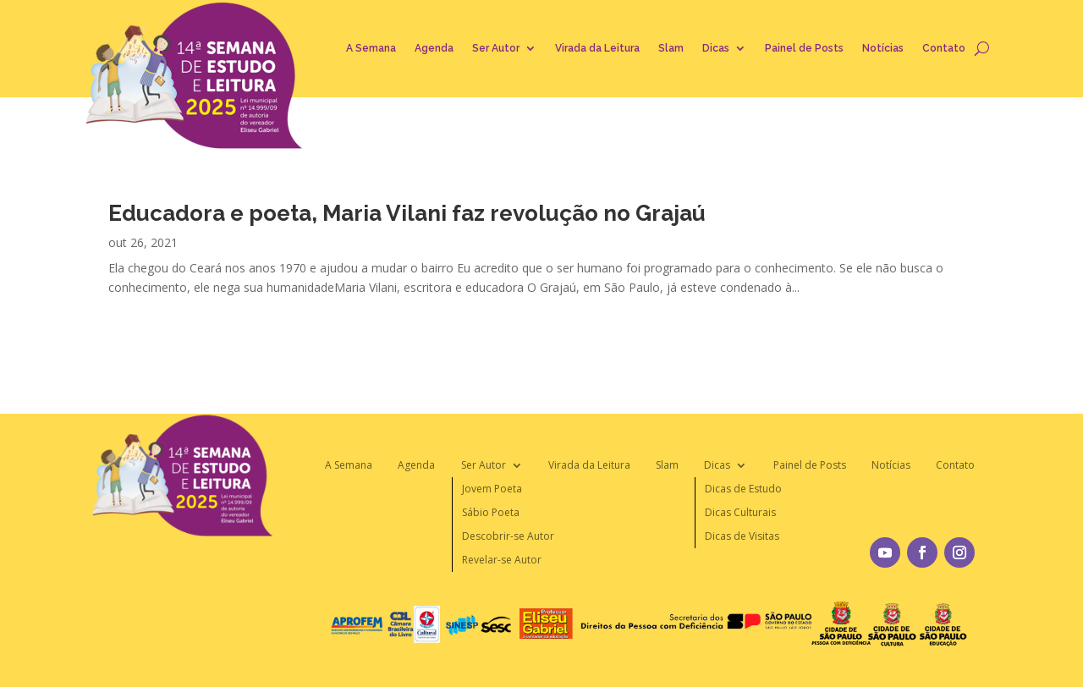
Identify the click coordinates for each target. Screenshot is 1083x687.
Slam (671, 48)
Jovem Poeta (492, 488)
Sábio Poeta (491, 512)
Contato (943, 48)
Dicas (715, 48)
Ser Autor (496, 48)
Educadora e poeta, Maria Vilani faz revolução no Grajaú (407, 213)
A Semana (371, 48)
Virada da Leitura (597, 48)
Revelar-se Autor (502, 559)
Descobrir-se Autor (508, 536)
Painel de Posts (804, 48)
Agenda (434, 48)
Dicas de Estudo (743, 488)
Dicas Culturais (740, 512)
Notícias (883, 48)
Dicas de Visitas (742, 536)
